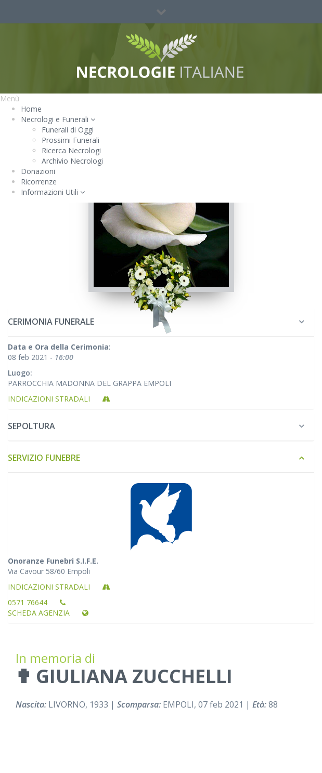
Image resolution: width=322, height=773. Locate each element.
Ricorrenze (39, 181)
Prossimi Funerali (70, 140)
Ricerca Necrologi (71, 150)
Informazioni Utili (53, 192)
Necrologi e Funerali (58, 119)
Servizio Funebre (44, 457)
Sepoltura (31, 426)
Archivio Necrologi (72, 161)
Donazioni (38, 171)
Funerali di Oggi (68, 130)
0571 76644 (37, 602)
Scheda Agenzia (48, 613)
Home (31, 109)
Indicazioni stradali (59, 399)
